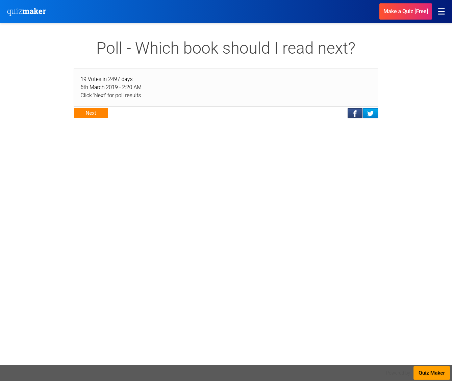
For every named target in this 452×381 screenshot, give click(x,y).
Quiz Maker (432, 373)
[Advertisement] (226, 180)
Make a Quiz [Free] (405, 11)
